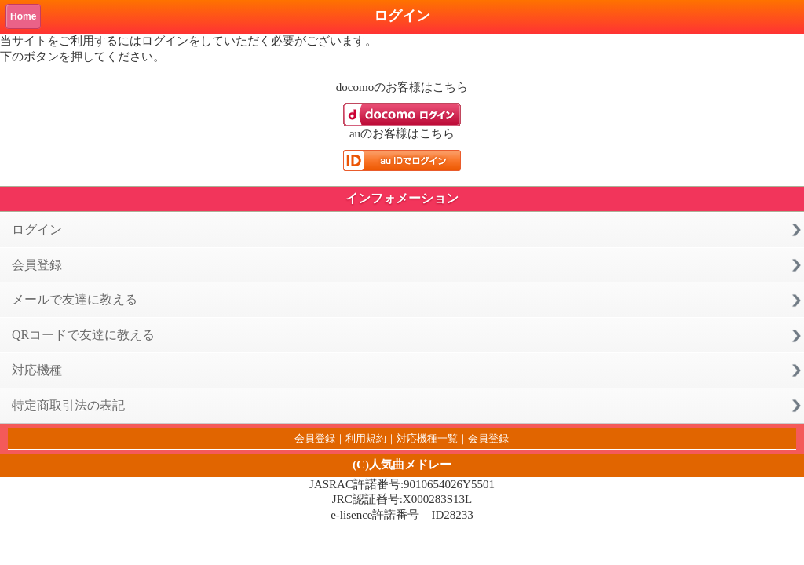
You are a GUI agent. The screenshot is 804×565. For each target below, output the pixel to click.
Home (23, 16)
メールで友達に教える (74, 299)
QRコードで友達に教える (83, 334)
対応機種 (37, 370)
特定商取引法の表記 (68, 405)
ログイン (37, 229)
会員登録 (37, 265)
